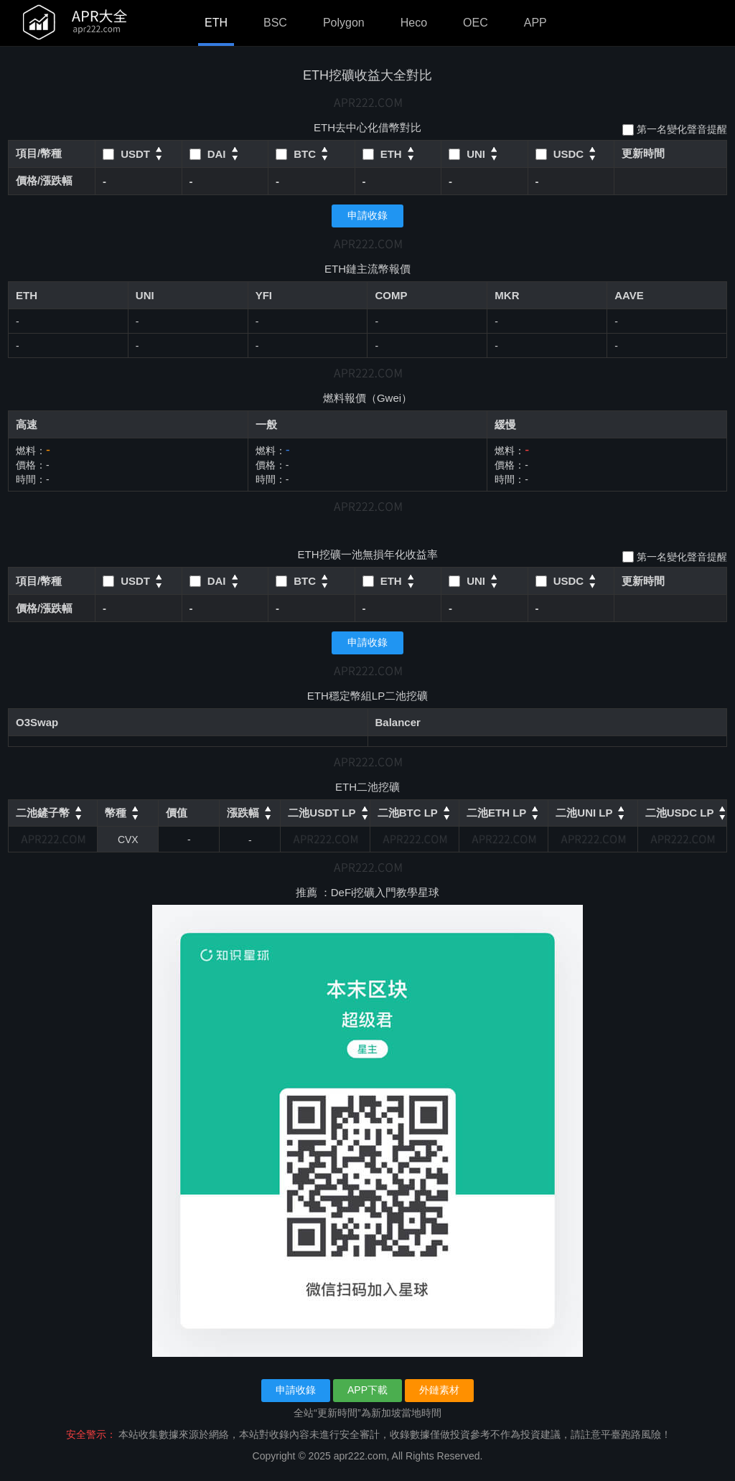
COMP (391, 295)
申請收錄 (367, 215)
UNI (145, 295)
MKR (507, 295)
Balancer (398, 722)
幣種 (115, 813)
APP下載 (367, 1390)
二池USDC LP (679, 813)
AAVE (629, 295)
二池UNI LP (584, 813)
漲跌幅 (243, 813)
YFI (264, 295)
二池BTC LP (408, 813)
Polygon (344, 23)
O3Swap (37, 722)
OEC (475, 23)
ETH (216, 23)
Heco (414, 23)
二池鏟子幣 (43, 813)
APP (535, 23)
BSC (275, 23)
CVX (128, 839)
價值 (176, 813)
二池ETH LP (496, 813)
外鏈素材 (439, 1390)
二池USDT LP (321, 813)
